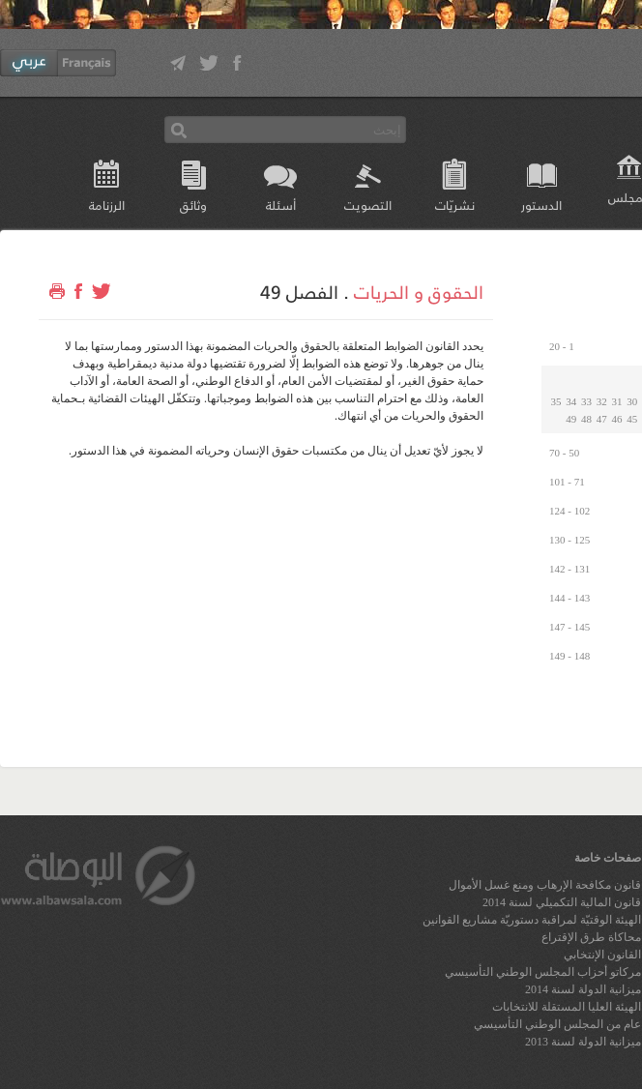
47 (602, 419)
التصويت (368, 204)
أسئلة (281, 204)
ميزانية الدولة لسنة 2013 (583, 1041)
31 (617, 401)
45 (632, 419)
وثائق (193, 204)
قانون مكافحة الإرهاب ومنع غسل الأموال (545, 885)
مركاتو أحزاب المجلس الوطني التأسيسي (543, 972)
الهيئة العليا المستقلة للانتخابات (566, 1007)
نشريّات (455, 204)
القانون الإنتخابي (602, 954)
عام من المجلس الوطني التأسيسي (557, 1024)
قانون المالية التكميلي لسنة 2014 (561, 902)
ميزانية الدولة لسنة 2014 (583, 989)
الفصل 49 (299, 291)
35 (556, 401)
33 (586, 401)
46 (617, 419)
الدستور (541, 204)
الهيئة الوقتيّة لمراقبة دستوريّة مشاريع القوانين (532, 920)
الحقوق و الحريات (418, 291)
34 (571, 401)
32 (602, 401)
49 (571, 419)
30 (632, 401)
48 (586, 419)
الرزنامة (107, 204)
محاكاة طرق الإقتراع (591, 937)
